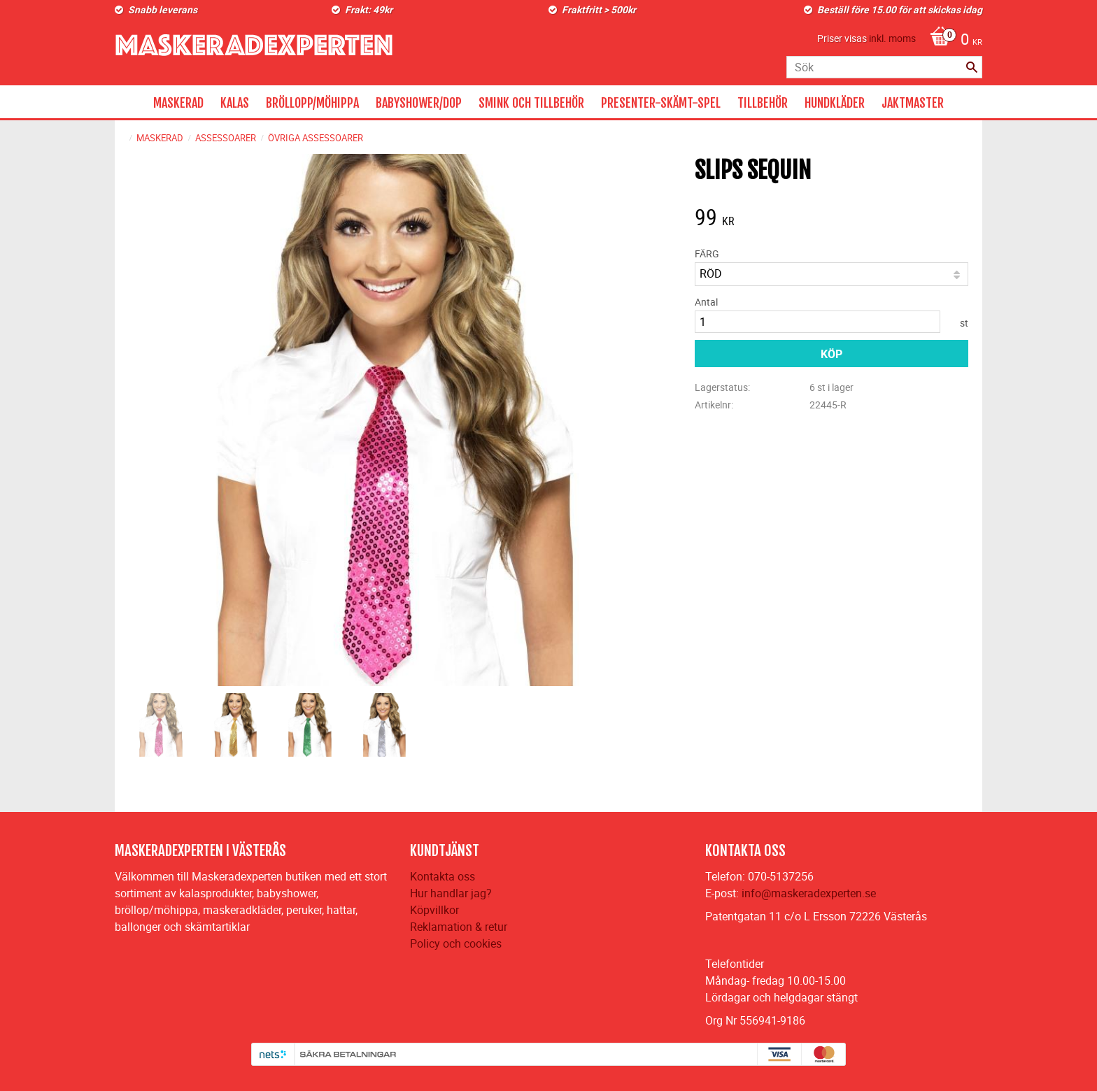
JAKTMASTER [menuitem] (913, 102)
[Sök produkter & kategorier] (884, 67)
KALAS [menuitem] (234, 102)
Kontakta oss (442, 876)
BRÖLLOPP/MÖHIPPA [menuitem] (312, 102)
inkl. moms (892, 38)
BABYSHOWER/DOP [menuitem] (419, 102)
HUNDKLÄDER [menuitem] (835, 102)
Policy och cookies (456, 943)
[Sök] (971, 67)
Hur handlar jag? (451, 893)
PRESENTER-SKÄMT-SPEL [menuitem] (661, 102)
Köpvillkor (434, 910)
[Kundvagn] (952, 40)
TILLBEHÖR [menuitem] (762, 102)
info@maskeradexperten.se (809, 893)
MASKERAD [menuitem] (178, 102)
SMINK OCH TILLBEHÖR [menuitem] (531, 102)
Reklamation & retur (458, 926)
